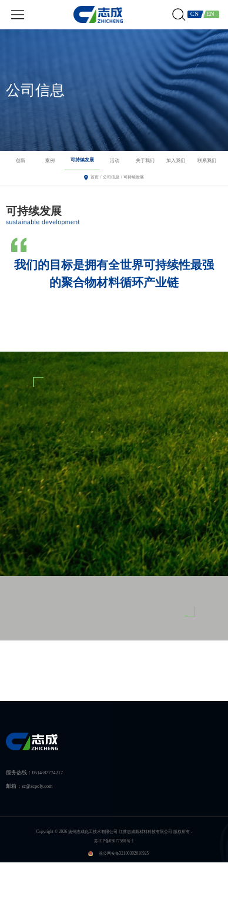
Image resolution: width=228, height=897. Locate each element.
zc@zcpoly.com (37, 786)
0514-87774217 (47, 772)
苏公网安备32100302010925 (124, 853)
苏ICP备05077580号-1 (113, 841)
